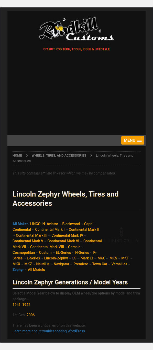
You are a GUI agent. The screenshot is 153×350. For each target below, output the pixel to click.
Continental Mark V (28, 241)
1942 (26, 305)
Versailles (119, 264)
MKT (125, 258)
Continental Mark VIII (47, 247)
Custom (45, 252)
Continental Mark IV (67, 235)
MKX (16, 264)
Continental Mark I (49, 229)
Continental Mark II (84, 229)
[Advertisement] (76, 94)
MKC (101, 258)
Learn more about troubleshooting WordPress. (49, 331)
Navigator (61, 264)
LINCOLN (37, 224)
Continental (22, 229)
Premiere (80, 264)
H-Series (82, 252)
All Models (36, 270)
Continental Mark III (31, 235)
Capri (88, 224)
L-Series (33, 258)
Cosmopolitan (24, 252)
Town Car (99, 264)
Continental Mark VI (63, 241)
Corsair (74, 247)
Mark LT (87, 258)
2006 (31, 315)
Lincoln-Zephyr (56, 258)
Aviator (52, 224)
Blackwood (71, 224)
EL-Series (63, 252)
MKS (113, 258)
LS (74, 258)
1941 (17, 305)
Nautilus (42, 264)
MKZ (28, 264)
